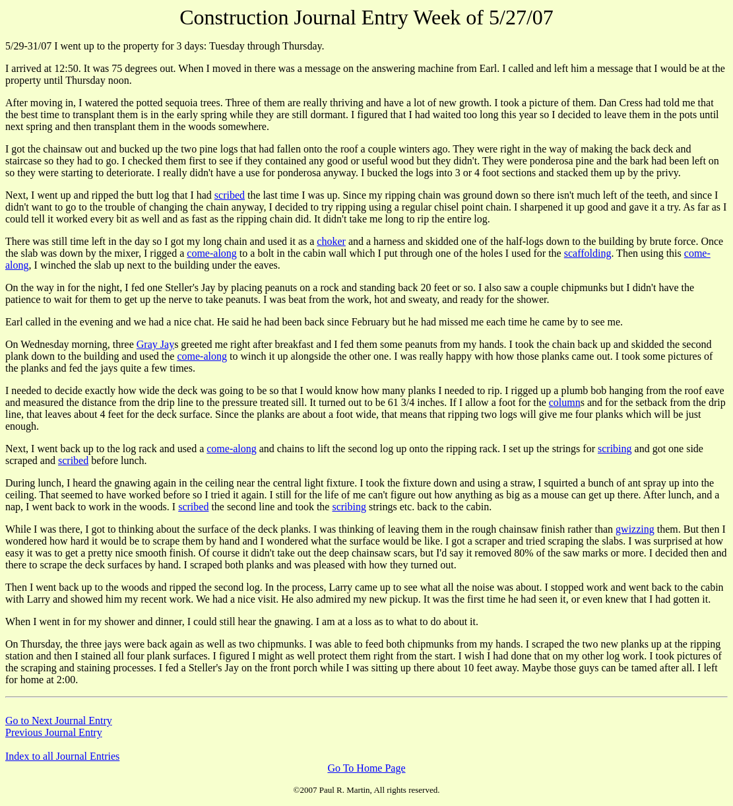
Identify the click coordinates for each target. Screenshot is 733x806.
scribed (229, 195)
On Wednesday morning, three (71, 344)
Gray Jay (155, 344)
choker (331, 241)
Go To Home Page (366, 768)
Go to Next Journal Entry (58, 720)
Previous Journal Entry (53, 732)
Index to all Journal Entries (62, 756)
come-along (212, 253)
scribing (615, 448)
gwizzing (635, 529)
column (565, 402)
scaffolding (588, 253)
